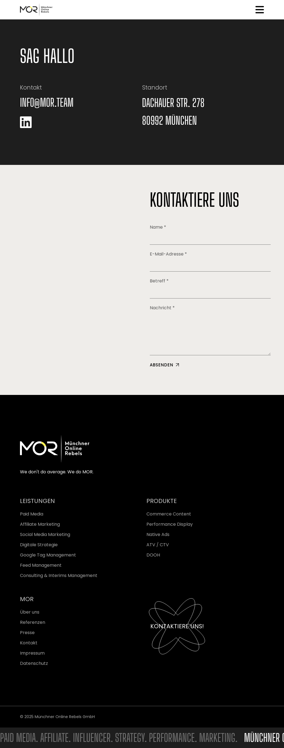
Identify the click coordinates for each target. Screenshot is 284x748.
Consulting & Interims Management (58, 575)
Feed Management (41, 565)
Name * (210, 234)
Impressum (32, 653)
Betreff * (210, 288)
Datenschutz (34, 663)
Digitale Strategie (39, 545)
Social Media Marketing (45, 534)
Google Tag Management (48, 555)
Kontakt (28, 643)
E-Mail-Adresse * (210, 261)
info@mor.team (46, 102)
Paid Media (31, 514)
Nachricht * (210, 330)
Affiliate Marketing (40, 524)
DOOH (153, 555)
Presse (27, 632)
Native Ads (157, 534)
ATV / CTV (157, 545)
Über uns (29, 612)
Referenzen (32, 622)
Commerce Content (168, 514)
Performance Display (169, 524)
